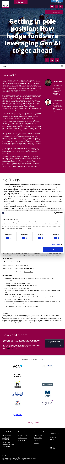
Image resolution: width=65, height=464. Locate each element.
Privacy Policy (38, 435)
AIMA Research (22, 438)
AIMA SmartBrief (54, 440)
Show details (56, 244)
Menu (32, 66)
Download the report (54, 12)
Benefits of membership (5, 438)
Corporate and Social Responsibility (8, 445)
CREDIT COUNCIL (57, 1)
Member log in (20, 2)
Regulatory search (23, 435)
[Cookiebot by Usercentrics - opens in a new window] (55, 213)
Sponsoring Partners (32, 423)
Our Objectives (6, 435)
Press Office (21, 440)
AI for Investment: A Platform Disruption (16, 262)
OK (53, 249)
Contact (36, 443)
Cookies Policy (38, 438)
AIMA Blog (53, 437)
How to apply (6, 442)
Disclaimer (37, 440)
